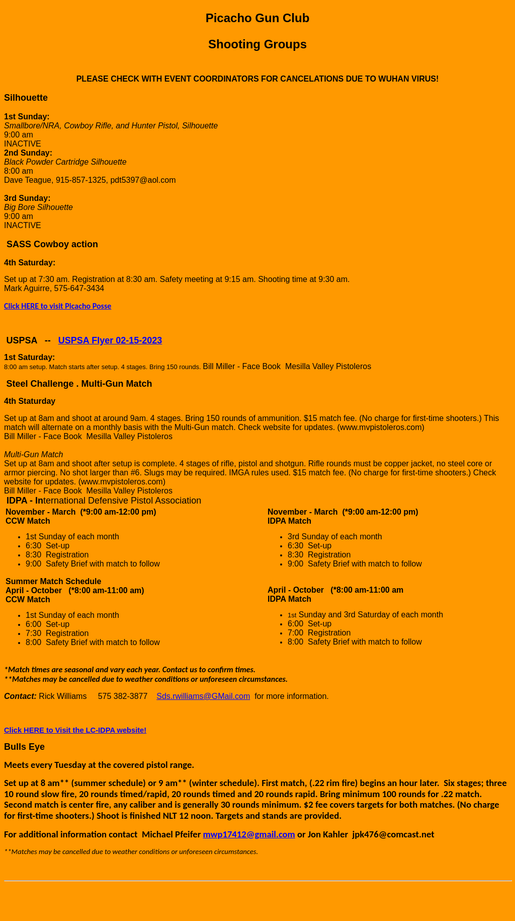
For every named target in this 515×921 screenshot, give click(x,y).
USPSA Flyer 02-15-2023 (110, 340)
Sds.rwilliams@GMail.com (203, 696)
